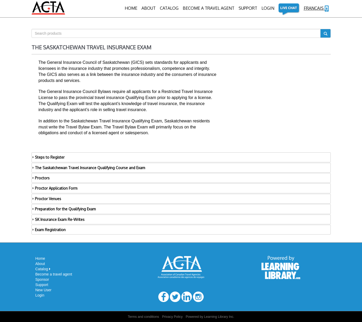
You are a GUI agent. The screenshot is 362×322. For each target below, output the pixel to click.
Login (39, 295)
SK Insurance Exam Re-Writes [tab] (58, 219)
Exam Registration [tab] (49, 229)
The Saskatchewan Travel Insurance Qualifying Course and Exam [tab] (88, 167)
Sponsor (42, 279)
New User (43, 290)
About (148, 8)
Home (131, 8)
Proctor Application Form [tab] (54, 188)
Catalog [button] (42, 269)
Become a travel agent (53, 274)
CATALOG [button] (169, 8)
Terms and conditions (143, 317)
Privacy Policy (172, 317)
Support (248, 8)
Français (316, 9)
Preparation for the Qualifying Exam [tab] (64, 209)
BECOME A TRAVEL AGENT (208, 8)
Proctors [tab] (41, 178)
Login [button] (267, 8)
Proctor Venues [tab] (46, 198)
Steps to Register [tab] (48, 157)
